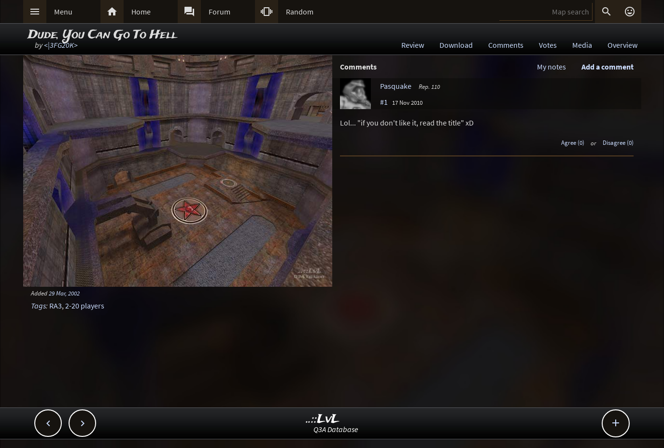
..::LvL (323, 419)
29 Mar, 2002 (64, 293)
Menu (63, 11)
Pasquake (395, 86)
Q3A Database (335, 429)
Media (582, 45)
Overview (622, 45)
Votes (548, 45)
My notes (551, 66)
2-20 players (84, 305)
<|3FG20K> (61, 45)
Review (412, 45)
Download (456, 45)
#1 (384, 102)
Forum (219, 11)
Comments (505, 45)
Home (141, 11)
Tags (38, 305)
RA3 (55, 305)
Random (299, 11)
